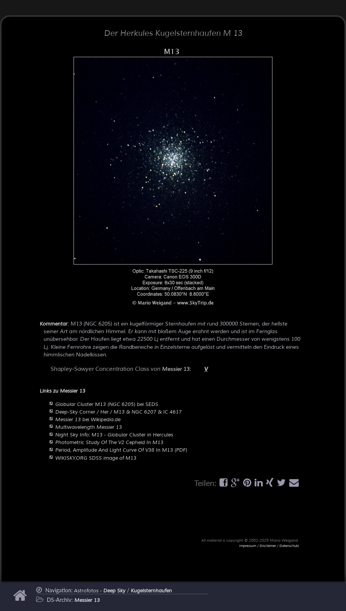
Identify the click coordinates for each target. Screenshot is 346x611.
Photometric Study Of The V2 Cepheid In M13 (109, 442)
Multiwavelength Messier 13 (88, 427)
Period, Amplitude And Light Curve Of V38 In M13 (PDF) (121, 450)
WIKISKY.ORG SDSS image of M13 (95, 458)
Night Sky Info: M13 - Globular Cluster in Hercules (114, 435)
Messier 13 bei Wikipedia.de (87, 420)
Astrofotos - (99, 591)
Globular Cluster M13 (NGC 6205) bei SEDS (106, 404)
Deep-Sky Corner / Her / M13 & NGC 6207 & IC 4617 (118, 412)
